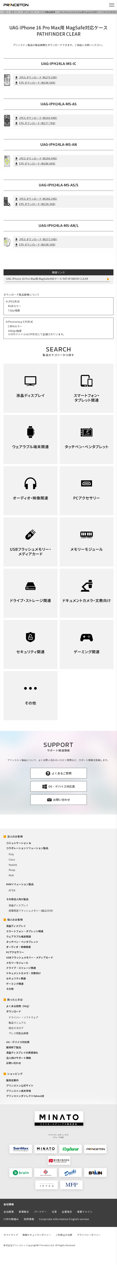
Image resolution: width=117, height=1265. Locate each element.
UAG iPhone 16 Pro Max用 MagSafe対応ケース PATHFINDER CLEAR (47, 278)
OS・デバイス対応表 (17, 1042)
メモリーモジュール (17, 962)
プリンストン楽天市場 (18, 1091)
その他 (10, 989)
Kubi (11, 875)
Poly (11, 854)
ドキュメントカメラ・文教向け (23, 973)
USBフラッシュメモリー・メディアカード (29, 957)
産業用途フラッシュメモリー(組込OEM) (31, 910)
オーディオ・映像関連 (18, 947)
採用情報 (29, 1219)
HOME (5, 12)
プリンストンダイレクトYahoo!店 (25, 1096)
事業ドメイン (84, 1211)
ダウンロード (29, 12)
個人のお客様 (15, 919)
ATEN (12, 890)
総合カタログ (16, 1028)
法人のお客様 (15, 836)
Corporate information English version (64, 1219)
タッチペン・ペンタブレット (22, 942)
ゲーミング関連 (14, 983)
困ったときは (15, 999)
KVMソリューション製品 (20, 884)
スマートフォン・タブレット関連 (24, 931)
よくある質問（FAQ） (18, 1006)
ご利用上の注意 (64, 1234)
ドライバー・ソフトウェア (23, 1017)
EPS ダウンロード (35, 82)
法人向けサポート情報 (18, 1058)
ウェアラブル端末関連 (18, 936)
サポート (14, 12)
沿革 (54, 1211)
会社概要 (9, 1211)
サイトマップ (11, 1234)
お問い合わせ (13, 1063)
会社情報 (9, 1204)
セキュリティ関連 (16, 978)
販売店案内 (12, 1080)
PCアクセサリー (15, 952)
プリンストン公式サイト (19, 1085)
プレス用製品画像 (47, 12)
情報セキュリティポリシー (36, 1234)
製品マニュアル (17, 1022)
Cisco (12, 859)
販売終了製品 (13, 1047)
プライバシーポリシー (89, 1234)
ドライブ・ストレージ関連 (21, 968)
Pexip (12, 870)
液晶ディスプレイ (18, 905)
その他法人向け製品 (17, 899)
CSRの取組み (11, 1219)
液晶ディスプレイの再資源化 (22, 1052)
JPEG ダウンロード (36, 77)
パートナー (40, 1211)
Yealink (13, 865)
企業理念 (67, 1211)
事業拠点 (24, 1211)
